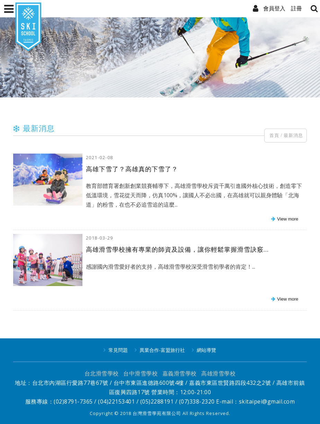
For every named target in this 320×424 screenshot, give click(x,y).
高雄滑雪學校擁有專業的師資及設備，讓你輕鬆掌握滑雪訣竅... (177, 249)
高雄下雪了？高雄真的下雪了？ (132, 169)
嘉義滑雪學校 (179, 373)
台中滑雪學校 (140, 373)
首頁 (274, 135)
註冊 (296, 8)
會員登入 (274, 8)
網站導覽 (206, 350)
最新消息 (293, 135)
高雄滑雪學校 (218, 373)
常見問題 (118, 350)
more (284, 219)
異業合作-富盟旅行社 (162, 350)
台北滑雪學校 (102, 373)
